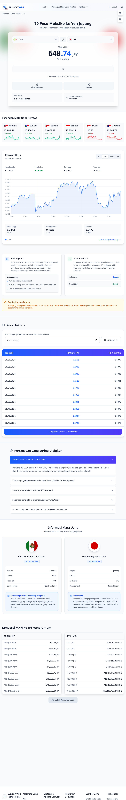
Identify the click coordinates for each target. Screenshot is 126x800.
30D (105, 156)
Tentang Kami (112, 799)
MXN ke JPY (16, 13)
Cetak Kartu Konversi (63, 700)
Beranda (5, 13)
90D (112, 156)
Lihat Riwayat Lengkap (110, 239)
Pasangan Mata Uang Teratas (64, 7)
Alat (24, 799)
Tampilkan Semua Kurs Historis (63, 431)
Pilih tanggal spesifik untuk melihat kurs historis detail (27, 334)
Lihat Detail (111, 340)
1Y (118, 156)
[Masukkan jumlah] (63, 69)
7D (99, 156)
